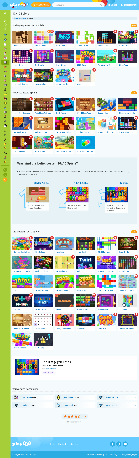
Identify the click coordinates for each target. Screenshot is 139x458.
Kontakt (62, 444)
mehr (134, 26)
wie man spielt (48, 372)
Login (112, 5)
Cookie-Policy (111, 455)
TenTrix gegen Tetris (56, 362)
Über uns (74, 444)
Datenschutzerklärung (95, 455)
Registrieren (129, 5)
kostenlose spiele (20, 18)
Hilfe (52, 444)
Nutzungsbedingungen (128, 455)
